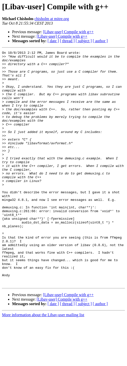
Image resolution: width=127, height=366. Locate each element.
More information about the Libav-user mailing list (43, 361)
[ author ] (100, 41)
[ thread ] (67, 41)
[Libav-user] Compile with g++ (68, 32)
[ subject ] (84, 41)
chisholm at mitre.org (51, 19)
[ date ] (53, 41)
